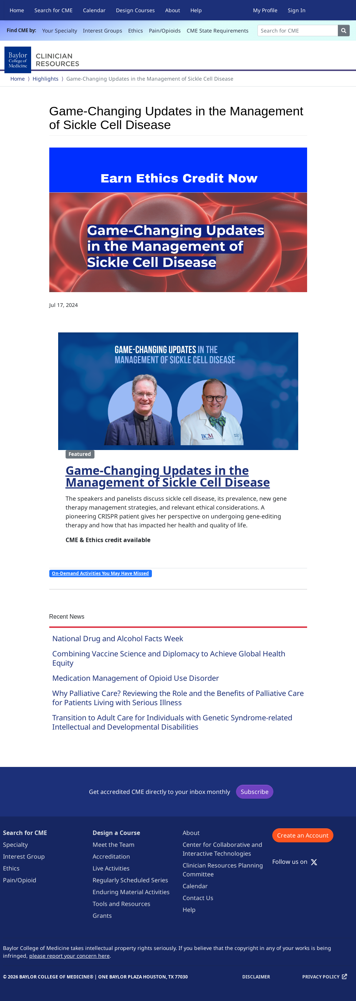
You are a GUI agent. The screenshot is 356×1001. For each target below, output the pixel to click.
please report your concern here (69, 955)
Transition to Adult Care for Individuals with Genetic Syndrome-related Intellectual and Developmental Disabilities (172, 722)
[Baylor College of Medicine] (43, 60)
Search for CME (53, 10)
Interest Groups (102, 30)
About (172, 10)
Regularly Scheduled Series (130, 880)
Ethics (135, 30)
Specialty (15, 845)
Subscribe (255, 792)
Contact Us (198, 898)
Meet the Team (113, 845)
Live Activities (111, 868)
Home (17, 10)
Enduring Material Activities (131, 892)
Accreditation (111, 856)
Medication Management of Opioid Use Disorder (135, 678)
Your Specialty (59, 30)
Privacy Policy (320, 977)
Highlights (46, 78)
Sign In (297, 10)
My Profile (265, 10)
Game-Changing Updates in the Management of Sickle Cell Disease (168, 476)
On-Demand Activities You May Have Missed (100, 573)
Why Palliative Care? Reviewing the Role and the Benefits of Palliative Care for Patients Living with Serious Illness (178, 697)
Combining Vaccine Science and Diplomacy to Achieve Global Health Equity (168, 658)
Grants (102, 916)
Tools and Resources (121, 904)
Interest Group (24, 856)
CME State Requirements (218, 30)
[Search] (297, 30)
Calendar (94, 10)
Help (196, 10)
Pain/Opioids (165, 30)
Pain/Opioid (19, 880)
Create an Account (303, 835)
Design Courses (135, 10)
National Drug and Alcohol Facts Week (117, 638)
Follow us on (294, 862)
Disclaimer (256, 977)
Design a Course (116, 833)
